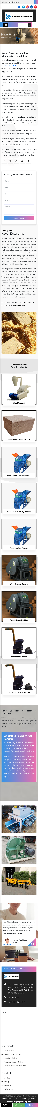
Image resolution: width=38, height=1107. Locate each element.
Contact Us (6, 1085)
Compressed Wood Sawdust (19, 439)
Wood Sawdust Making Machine (19, 512)
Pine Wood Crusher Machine (19, 692)
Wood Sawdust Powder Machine (19, 475)
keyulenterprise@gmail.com (13, 305)
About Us (6, 1078)
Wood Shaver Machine (19, 620)
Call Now (6, 1105)
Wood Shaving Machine (19, 584)
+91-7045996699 (13, 997)
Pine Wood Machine (19, 656)
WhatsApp (19, 1105)
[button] (35, 36)
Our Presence (7, 1089)
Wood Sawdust (19, 403)
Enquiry (31, 1105)
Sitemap (5, 1081)
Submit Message (19, 218)
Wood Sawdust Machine (19, 548)
